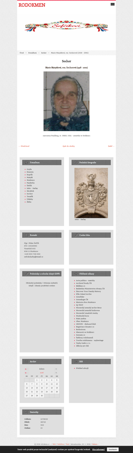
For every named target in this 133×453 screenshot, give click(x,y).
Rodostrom (80, 329)
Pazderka (30, 183)
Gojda (29, 169)
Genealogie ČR (82, 300)
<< (26, 369)
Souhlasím (113, 449)
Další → (111, 146)
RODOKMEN (31, 5)
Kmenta (30, 172)
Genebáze (80, 297)
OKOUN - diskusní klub (86, 324)
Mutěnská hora (82, 316)
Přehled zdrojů (82, 368)
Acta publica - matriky (85, 280)
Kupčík (30, 175)
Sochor (43, 53)
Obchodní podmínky (34, 283)
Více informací (98, 449)
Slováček (30, 191)
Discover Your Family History (88, 291)
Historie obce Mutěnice (86, 302)
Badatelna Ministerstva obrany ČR (90, 289)
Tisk (67, 444)
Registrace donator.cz (85, 327)
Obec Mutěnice (82, 321)
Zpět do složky (69, 146)
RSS (54, 444)
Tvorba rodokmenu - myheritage (89, 340)
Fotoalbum (32, 53)
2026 (42, 372)
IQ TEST (79, 305)
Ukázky (30, 199)
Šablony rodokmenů (84, 338)
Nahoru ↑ (95, 444)
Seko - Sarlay (32, 188)
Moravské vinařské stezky (87, 313)
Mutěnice (31, 180)
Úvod (22, 53)
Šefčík (29, 186)
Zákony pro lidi (82, 346)
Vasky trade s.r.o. (83, 343)
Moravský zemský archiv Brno (89, 308)
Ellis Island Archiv (84, 294)
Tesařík (30, 196)
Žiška (29, 202)
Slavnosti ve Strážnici (85, 332)
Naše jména (81, 319)
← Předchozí (23, 146)
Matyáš (30, 177)
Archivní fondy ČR (84, 283)
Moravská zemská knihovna (88, 310)
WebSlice (60, 444)
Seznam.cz (80, 335)
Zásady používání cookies (45, 286)
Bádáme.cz (80, 286)
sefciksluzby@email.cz (33, 257)
